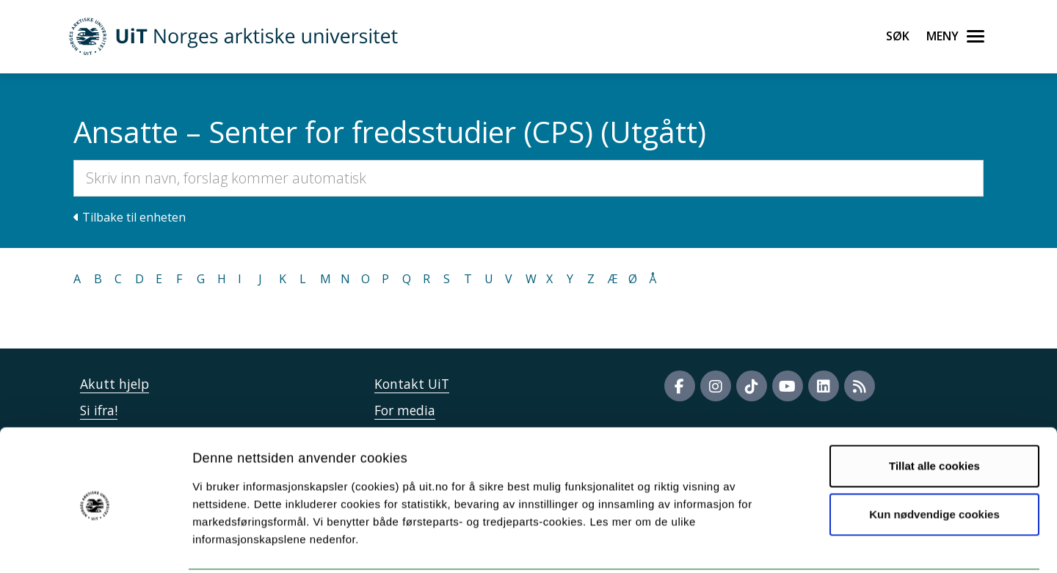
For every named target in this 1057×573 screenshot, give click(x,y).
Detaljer (781, 544)
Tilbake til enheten (129, 217)
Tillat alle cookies (934, 412)
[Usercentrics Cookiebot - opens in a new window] (95, 544)
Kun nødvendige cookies (934, 459)
